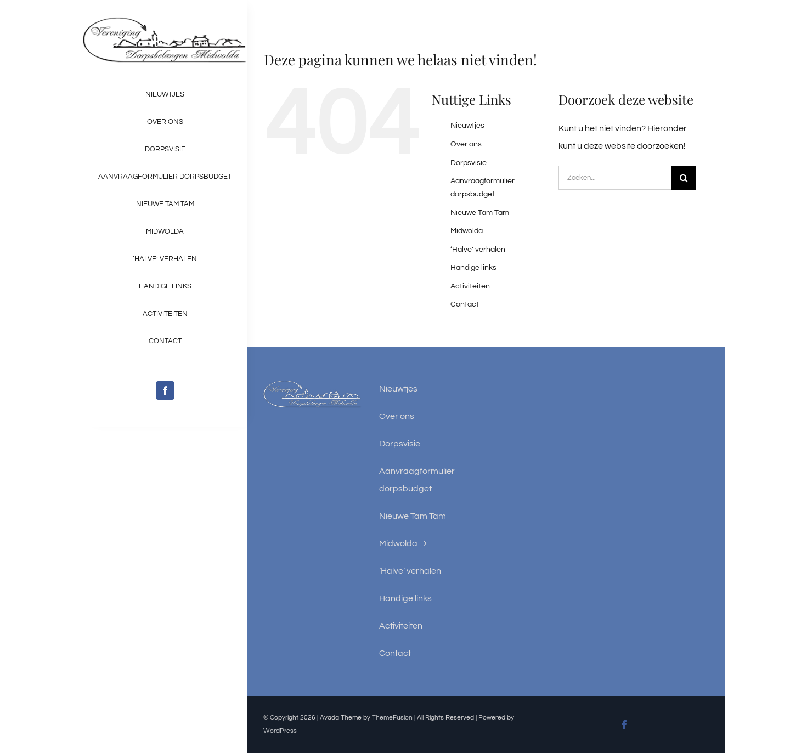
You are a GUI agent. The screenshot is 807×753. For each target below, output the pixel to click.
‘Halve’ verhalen (477, 249)
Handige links (473, 267)
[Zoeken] (683, 178)
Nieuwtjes (467, 125)
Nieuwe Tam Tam (479, 213)
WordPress (280, 730)
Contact (464, 304)
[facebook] (165, 390)
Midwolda (466, 231)
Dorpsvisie (468, 163)
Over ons (466, 144)
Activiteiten (470, 286)
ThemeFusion (392, 717)
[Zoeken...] (614, 178)
